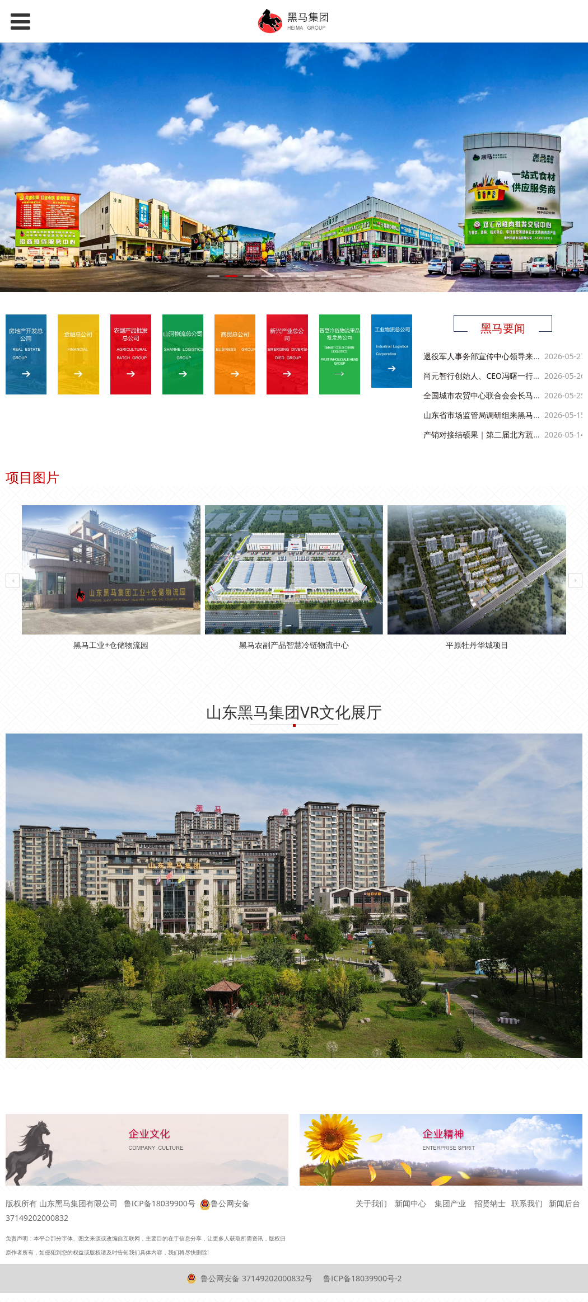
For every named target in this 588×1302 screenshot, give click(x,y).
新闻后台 (564, 1203)
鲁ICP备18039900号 (159, 1203)
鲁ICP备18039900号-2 (361, 1278)
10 (374, 276)
